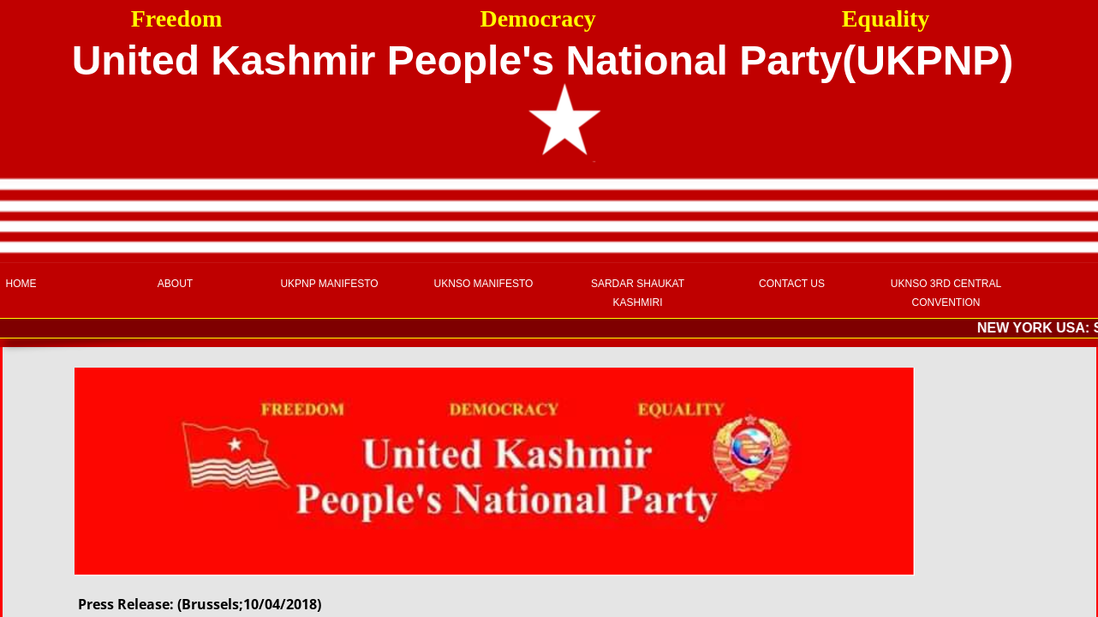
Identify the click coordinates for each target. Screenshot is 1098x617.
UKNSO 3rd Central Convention (946, 293)
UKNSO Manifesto (484, 284)
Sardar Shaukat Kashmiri (637, 293)
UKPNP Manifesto (329, 284)
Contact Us (792, 284)
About (175, 284)
